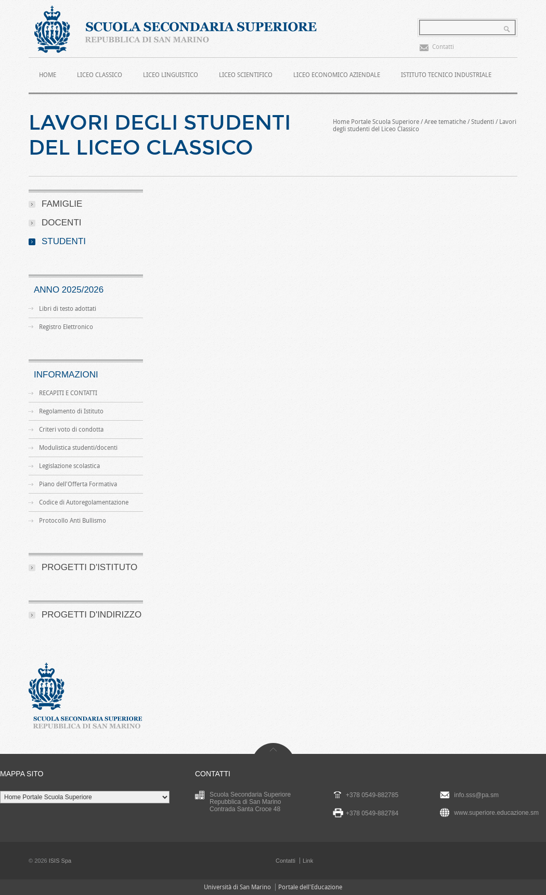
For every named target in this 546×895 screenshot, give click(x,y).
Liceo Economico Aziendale (336, 75)
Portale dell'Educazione (310, 887)
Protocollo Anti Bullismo (72, 520)
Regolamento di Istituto (71, 411)
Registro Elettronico (66, 327)
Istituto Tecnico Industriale (446, 75)
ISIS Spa (60, 861)
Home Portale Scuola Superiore (376, 121)
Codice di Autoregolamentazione (83, 502)
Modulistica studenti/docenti (78, 447)
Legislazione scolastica (69, 466)
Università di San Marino (237, 887)
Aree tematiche (445, 121)
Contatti (443, 47)
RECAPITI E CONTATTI (68, 393)
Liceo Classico (99, 75)
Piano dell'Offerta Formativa (78, 484)
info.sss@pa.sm (476, 795)
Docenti (62, 223)
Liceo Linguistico (170, 75)
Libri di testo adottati (67, 308)
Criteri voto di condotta (71, 429)
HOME (47, 75)
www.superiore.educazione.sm (496, 812)
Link (308, 861)
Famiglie (62, 204)
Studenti (482, 121)
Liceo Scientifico (245, 75)
